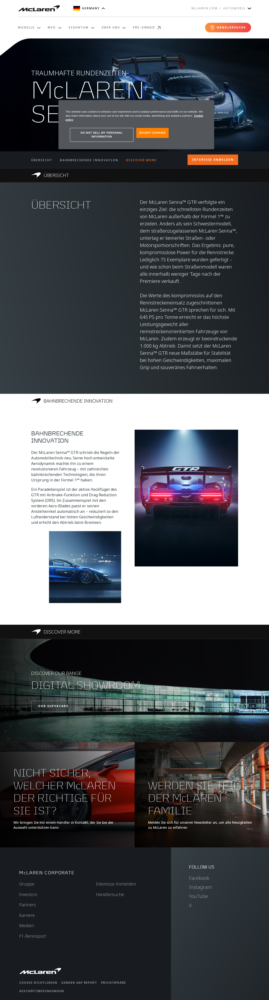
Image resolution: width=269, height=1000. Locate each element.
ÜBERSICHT (41, 160)
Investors (28, 894)
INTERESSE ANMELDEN (213, 160)
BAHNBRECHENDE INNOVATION (89, 160)
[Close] (207, 106)
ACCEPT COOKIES (152, 132)
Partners (27, 905)
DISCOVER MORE (141, 160)
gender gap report (79, 983)
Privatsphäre (113, 983)
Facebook (199, 878)
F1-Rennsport (32, 936)
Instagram (200, 887)
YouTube (198, 896)
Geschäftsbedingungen (41, 991)
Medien (26, 925)
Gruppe (26, 884)
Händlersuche (110, 894)
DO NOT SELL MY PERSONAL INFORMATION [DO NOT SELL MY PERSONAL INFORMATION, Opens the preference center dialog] (102, 134)
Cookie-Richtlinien (38, 983)
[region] (136, 124)
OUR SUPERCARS (53, 706)
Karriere (27, 915)
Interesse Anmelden (116, 884)
